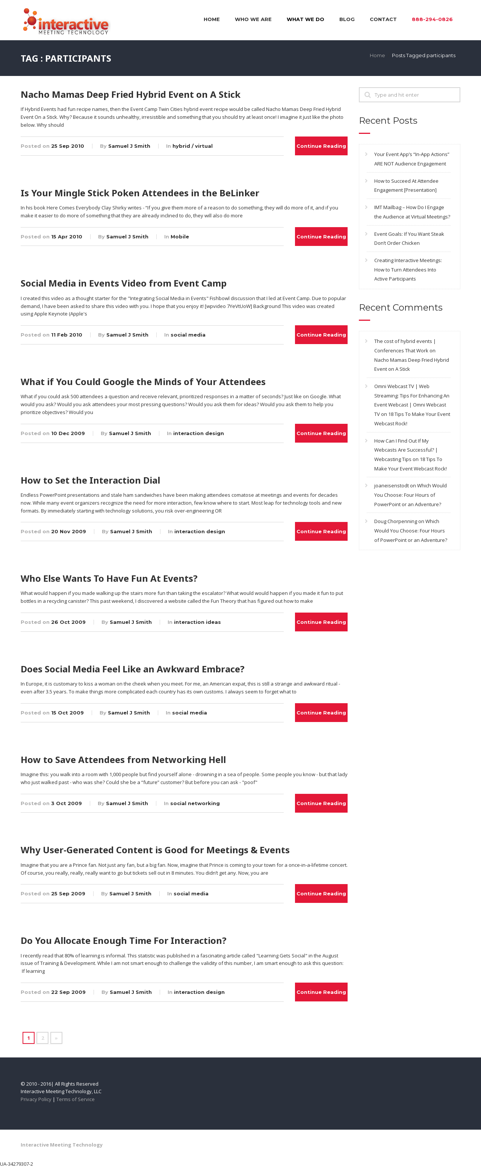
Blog (347, 19)
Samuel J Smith (129, 146)
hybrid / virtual (192, 146)
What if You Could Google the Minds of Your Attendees (143, 381)
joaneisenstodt (391, 485)
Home (212, 19)
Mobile (180, 237)
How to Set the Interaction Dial (90, 480)
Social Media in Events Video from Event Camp (124, 283)
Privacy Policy (36, 1099)
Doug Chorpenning (395, 521)
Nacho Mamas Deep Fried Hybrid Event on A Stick (130, 94)
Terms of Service (75, 1099)
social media (188, 335)
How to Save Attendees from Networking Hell (123, 759)
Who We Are (253, 19)
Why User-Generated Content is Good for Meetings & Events (155, 849)
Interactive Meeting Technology (62, 1144)
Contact (383, 19)
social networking (195, 803)
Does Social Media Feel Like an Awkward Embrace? (133, 669)
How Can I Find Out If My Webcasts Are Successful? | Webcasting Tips (406, 450)
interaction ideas (197, 622)
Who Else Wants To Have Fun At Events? (109, 578)
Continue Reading (321, 146)
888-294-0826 (432, 19)
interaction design (198, 433)
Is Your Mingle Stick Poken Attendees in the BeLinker (140, 193)
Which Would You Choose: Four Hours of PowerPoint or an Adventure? (410, 494)
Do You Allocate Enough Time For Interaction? (124, 940)
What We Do (305, 19)
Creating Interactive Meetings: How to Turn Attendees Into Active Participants (408, 269)
